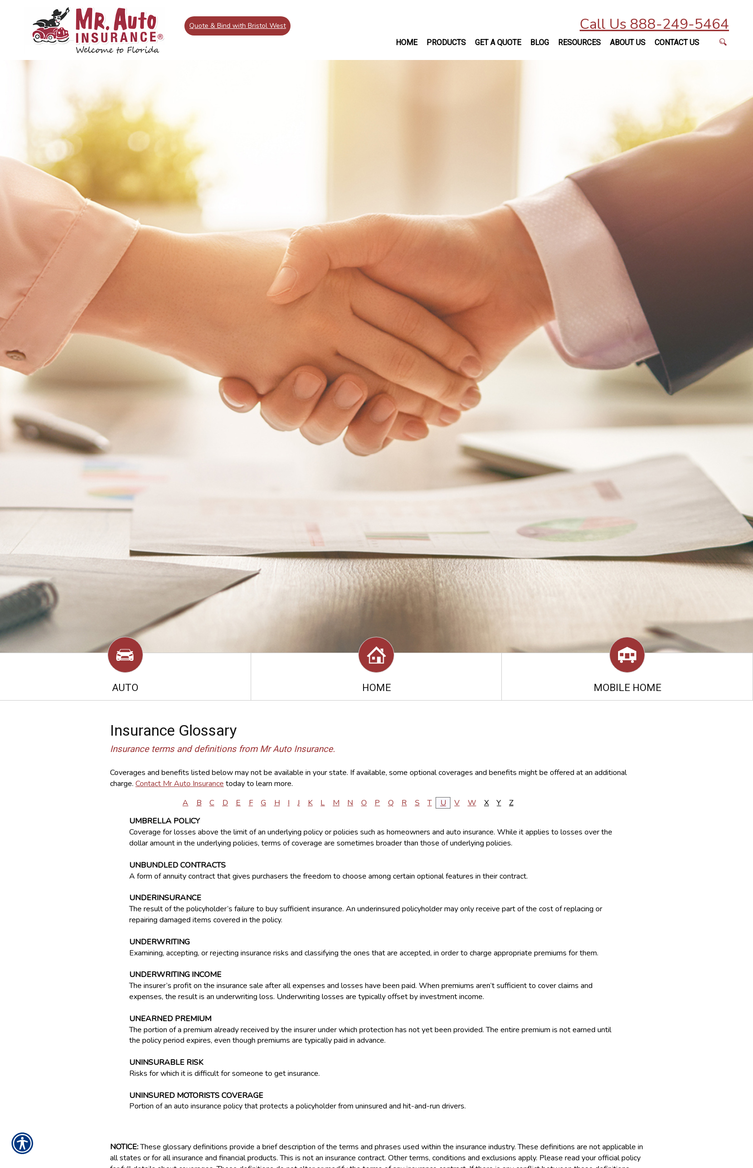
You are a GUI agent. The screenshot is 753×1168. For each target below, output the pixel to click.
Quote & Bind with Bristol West (238, 26)
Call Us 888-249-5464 (654, 24)
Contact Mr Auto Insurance (179, 783)
